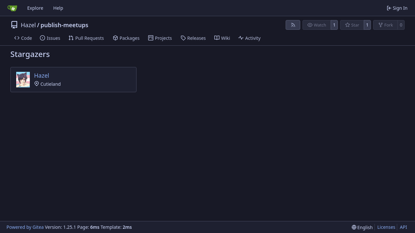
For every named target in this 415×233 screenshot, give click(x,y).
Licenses (386, 227)
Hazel (28, 25)
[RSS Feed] (293, 25)
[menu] (362, 227)
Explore (35, 8)
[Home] (12, 8)
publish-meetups (65, 25)
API (403, 227)
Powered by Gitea (25, 227)
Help (58, 8)
